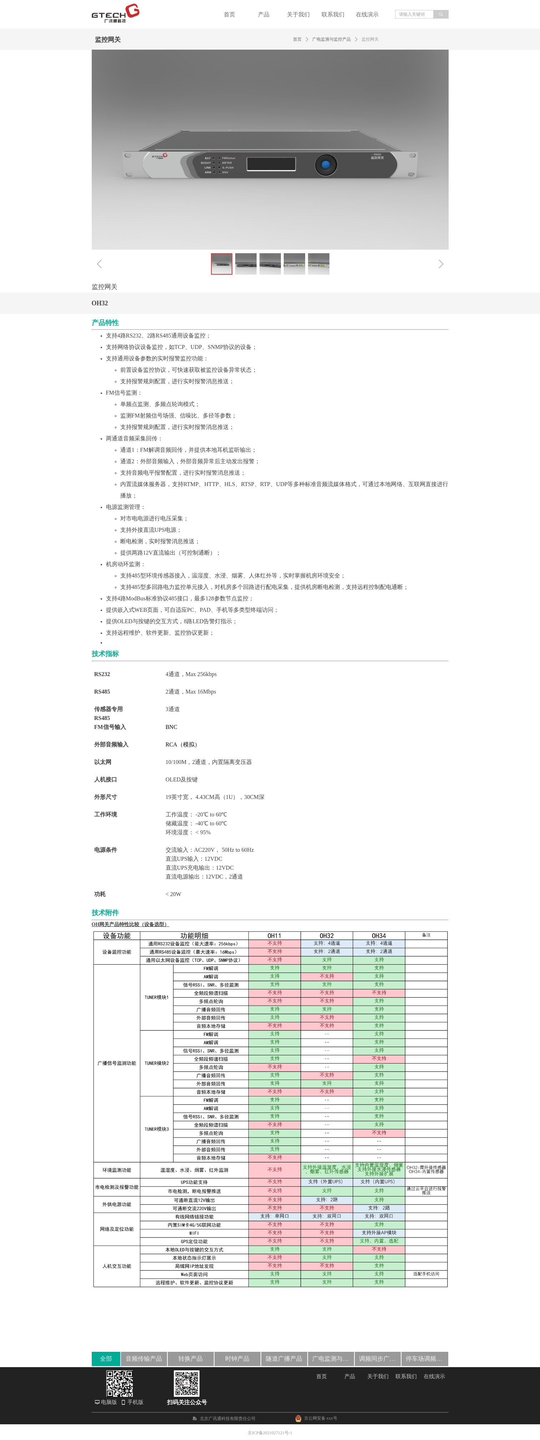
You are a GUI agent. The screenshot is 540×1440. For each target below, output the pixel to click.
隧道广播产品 (284, 1358)
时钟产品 (237, 1358)
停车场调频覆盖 (427, 1358)
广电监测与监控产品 (331, 39)
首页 (297, 39)
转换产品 (190, 1358)
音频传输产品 (144, 1358)
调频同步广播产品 (380, 1358)
